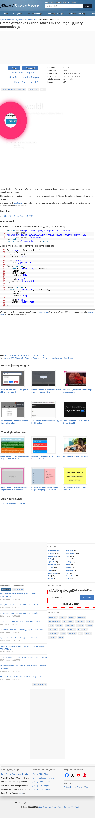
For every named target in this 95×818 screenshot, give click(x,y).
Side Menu (72, 633)
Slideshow (69, 570)
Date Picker (80, 621)
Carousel (72, 617)
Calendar (59, 625)
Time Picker (53, 629)
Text (49, 576)
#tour (42, 89)
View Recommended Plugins (24, 77)
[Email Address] (64, 597)
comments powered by (12, 503)
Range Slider (53, 633)
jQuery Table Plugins (41, 786)
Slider (50, 570)
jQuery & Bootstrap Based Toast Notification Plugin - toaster (22, 677)
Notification (71, 629)
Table (67, 573)
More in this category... (24, 72)
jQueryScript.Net (44, 807)
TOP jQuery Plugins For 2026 (23, 82)
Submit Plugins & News (73, 787)
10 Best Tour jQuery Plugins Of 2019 (18, 216)
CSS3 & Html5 (52, 556)
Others (50, 567)
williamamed (43, 312)
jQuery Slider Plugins (41, 774)
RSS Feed (75, 807)
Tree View (52, 637)
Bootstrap (18, 203)
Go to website (68, 79)
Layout (68, 559)
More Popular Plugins (39, 685)
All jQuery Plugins (54, 550)
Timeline (88, 633)
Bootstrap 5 (52, 617)
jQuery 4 (62, 617)
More (21, 793)
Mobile (68, 564)
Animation (51, 553)
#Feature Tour (33, 89)
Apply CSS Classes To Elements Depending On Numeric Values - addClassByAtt (39, 358)
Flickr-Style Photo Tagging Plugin (76, 456)
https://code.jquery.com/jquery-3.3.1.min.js (46, 231)
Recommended (18, 589)
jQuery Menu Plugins (41, 782)
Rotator (68, 567)
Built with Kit (71, 604)
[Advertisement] (47, 47)
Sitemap (67, 807)
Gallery (50, 559)
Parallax (89, 625)
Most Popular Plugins (56, 14)
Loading (68, 562)
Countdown (81, 617)
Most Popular (6, 589)
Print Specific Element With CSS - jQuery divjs (24, 355)
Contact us (89, 787)
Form (67, 556)
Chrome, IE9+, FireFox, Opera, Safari (13, 89)
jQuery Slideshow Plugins (43, 778)
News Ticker (69, 625)
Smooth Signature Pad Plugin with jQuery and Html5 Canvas (22, 630)
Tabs (80, 633)
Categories (17, 14)
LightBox (51, 562)
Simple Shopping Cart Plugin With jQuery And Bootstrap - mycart (23, 657)
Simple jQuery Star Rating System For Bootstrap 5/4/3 (20, 621)
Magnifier (90, 621)
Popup (62, 629)
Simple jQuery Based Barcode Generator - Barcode (19, 613)
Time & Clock (70, 576)
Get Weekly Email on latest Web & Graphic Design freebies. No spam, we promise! (71, 591)
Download (30, 68)
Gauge (63, 633)
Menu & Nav (52, 564)
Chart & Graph (70, 553)
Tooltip (50, 579)
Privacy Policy (57, 807)
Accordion (69, 550)
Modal (51, 625)
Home (6, 14)
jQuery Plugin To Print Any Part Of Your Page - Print (19, 605)
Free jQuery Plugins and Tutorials (20, 4)
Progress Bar (82, 629)
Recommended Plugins (78, 14)
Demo (14, 68)
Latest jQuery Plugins (35, 14)
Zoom (68, 579)
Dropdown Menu (54, 621)
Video (61, 637)
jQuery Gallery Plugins (42, 789)
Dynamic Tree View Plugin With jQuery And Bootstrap (19, 638)
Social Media (52, 573)
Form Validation (68, 621)
